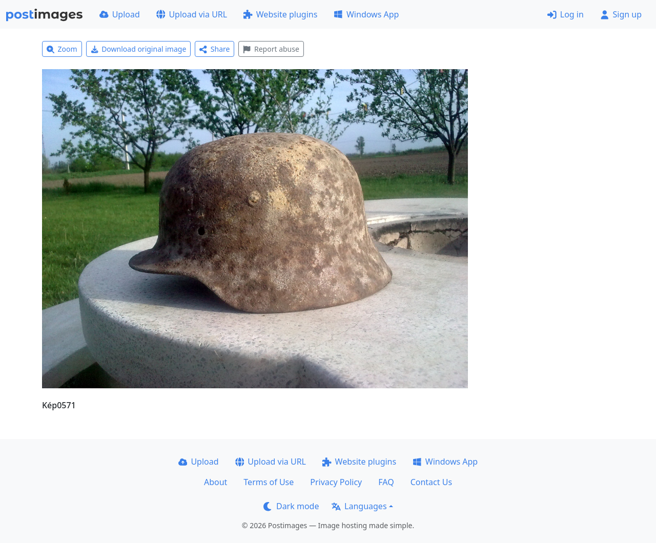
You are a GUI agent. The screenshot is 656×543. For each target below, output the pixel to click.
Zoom (62, 49)
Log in (565, 14)
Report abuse (271, 49)
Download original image (139, 49)
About (215, 482)
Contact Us (431, 482)
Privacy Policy (336, 482)
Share (214, 49)
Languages (359, 506)
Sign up (621, 14)
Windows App (366, 14)
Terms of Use (268, 482)
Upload (119, 14)
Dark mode (291, 506)
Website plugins (280, 14)
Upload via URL (191, 14)
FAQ (386, 482)
